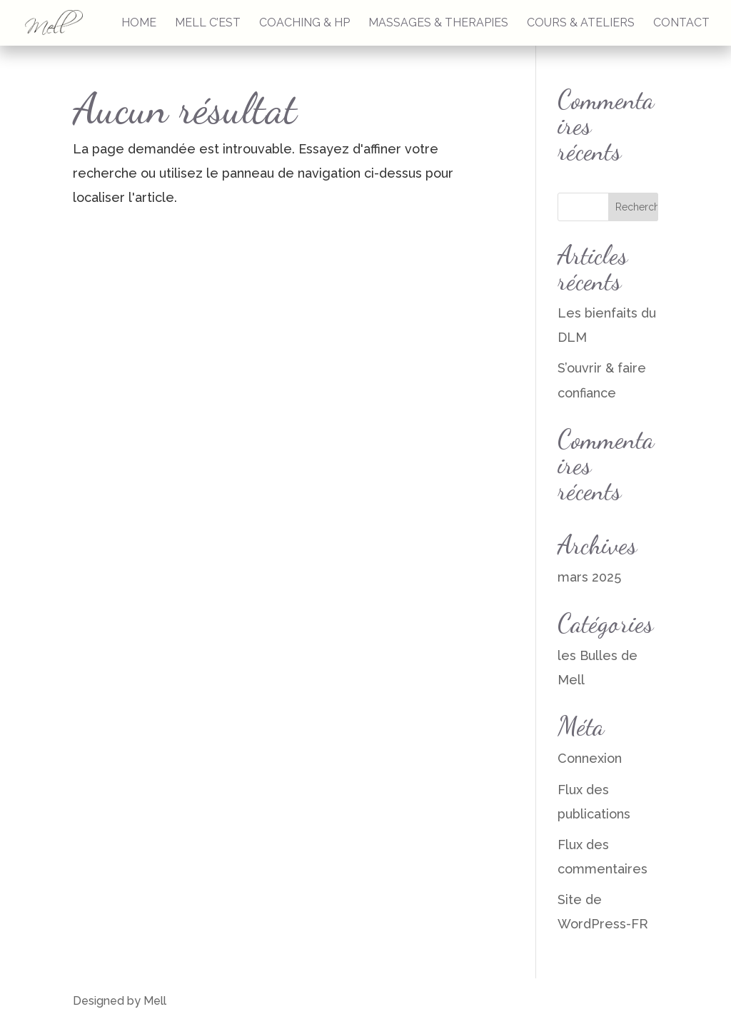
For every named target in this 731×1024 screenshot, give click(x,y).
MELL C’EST (208, 23)
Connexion (590, 758)
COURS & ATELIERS (581, 23)
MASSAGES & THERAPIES (438, 23)
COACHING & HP (304, 23)
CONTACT (681, 23)
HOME (138, 23)
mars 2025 (589, 576)
